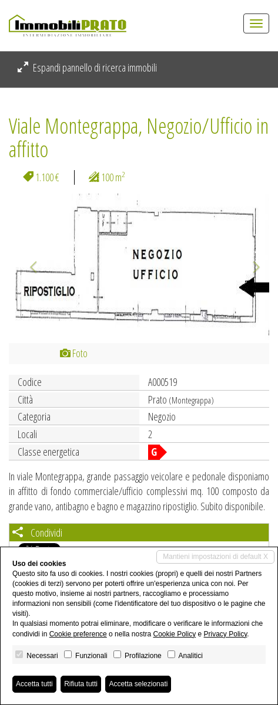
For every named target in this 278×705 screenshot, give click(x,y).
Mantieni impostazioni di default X (215, 557)
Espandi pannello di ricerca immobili (87, 67)
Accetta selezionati (138, 684)
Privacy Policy (225, 634)
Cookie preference (78, 634)
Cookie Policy (174, 634)
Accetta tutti (34, 684)
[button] (28, 267)
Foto (74, 353)
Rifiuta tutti (81, 684)
